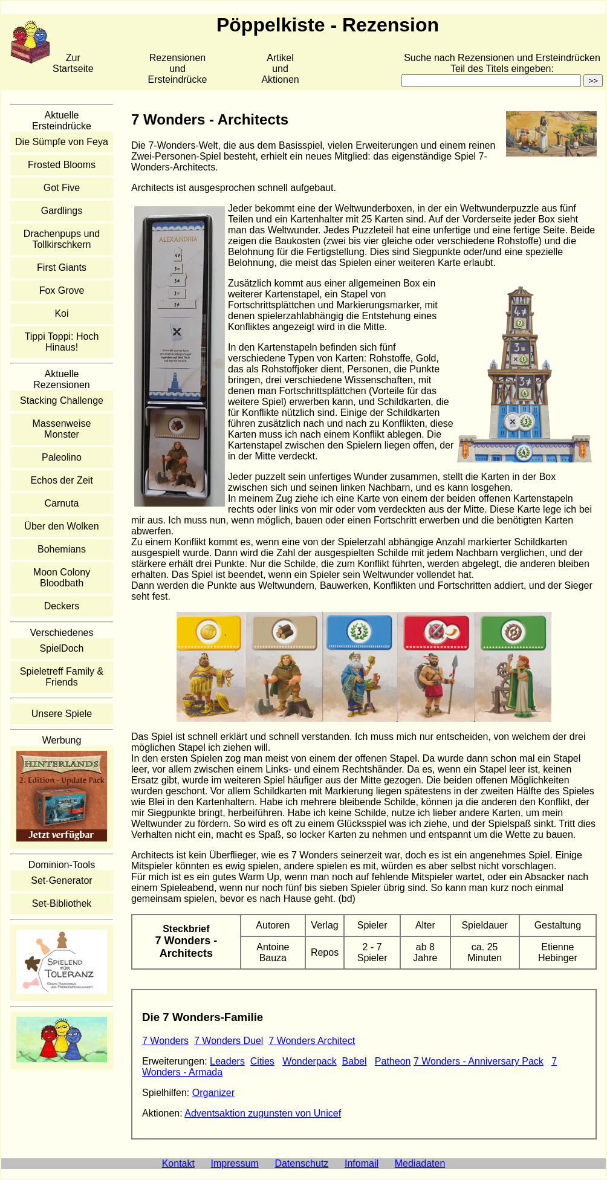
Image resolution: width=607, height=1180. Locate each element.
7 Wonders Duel (228, 1041)
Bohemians (61, 549)
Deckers (62, 606)
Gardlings (61, 211)
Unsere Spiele (62, 713)
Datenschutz (301, 1163)
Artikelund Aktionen (280, 69)
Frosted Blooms (62, 165)
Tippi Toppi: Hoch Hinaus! (62, 341)
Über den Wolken (61, 526)
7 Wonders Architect (311, 1041)
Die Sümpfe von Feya (61, 142)
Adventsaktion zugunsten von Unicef (262, 1113)
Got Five (62, 188)
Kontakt (178, 1163)
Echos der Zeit (61, 480)
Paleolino (62, 457)
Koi (61, 313)
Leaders (227, 1061)
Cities (262, 1061)
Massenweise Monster (62, 428)
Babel (354, 1061)
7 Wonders (165, 1041)
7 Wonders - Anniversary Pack (479, 1061)
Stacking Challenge (61, 400)
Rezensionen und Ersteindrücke (177, 69)
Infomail (361, 1163)
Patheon (393, 1061)
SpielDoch (62, 648)
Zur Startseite (73, 63)
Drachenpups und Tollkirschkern (62, 239)
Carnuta (62, 503)
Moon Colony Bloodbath (61, 577)
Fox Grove (62, 290)
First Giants (61, 267)
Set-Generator (61, 880)
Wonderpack (309, 1061)
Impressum (235, 1163)
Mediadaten (420, 1163)
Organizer (213, 1093)
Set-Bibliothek (62, 903)
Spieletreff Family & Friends (61, 676)
